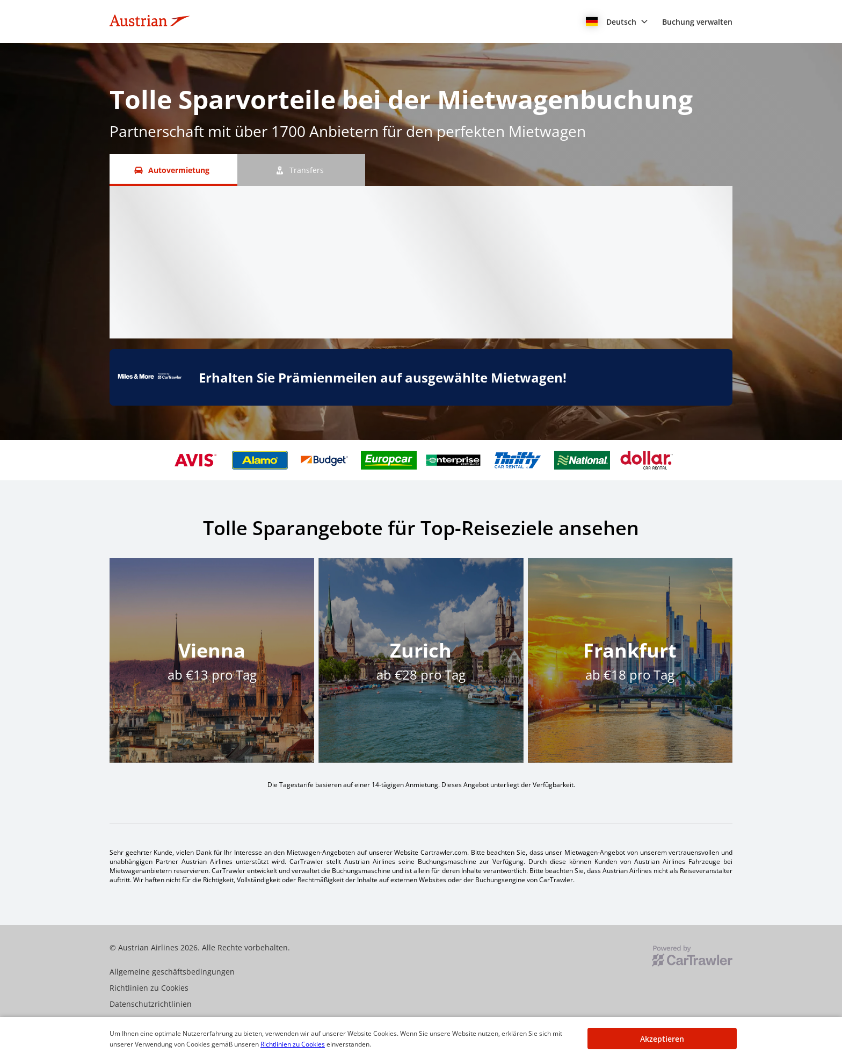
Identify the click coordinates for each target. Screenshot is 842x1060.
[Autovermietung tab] (173, 170)
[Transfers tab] (301, 170)
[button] (617, 21)
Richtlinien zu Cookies (292, 1044)
